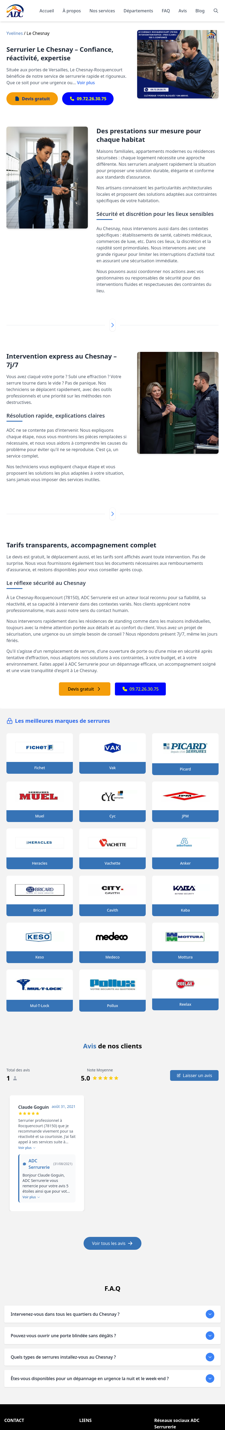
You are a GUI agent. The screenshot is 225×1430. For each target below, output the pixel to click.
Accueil (47, 11)
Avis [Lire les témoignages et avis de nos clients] (183, 11)
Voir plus (86, 83)
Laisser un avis (194, 1075)
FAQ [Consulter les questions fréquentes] (166, 11)
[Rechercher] (216, 11)
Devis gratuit (84, 689)
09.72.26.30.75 (140, 689)
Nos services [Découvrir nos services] (102, 11)
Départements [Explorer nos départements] (138, 11)
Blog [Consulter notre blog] (200, 11)
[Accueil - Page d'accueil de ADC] (15, 10)
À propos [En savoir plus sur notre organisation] (72, 11)
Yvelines (14, 33)
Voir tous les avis (112, 1243)
